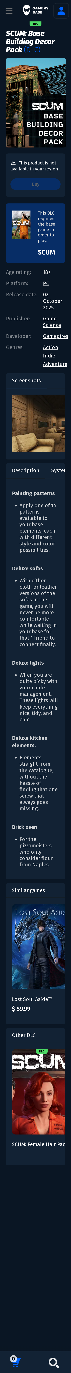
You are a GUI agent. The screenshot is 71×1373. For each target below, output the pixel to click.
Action (50, 347)
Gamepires (55, 336)
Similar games (28, 890)
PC (46, 283)
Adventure (55, 364)
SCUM (46, 252)
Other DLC (24, 1035)
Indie (49, 356)
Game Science (52, 322)
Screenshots (26, 380)
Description (25, 470)
